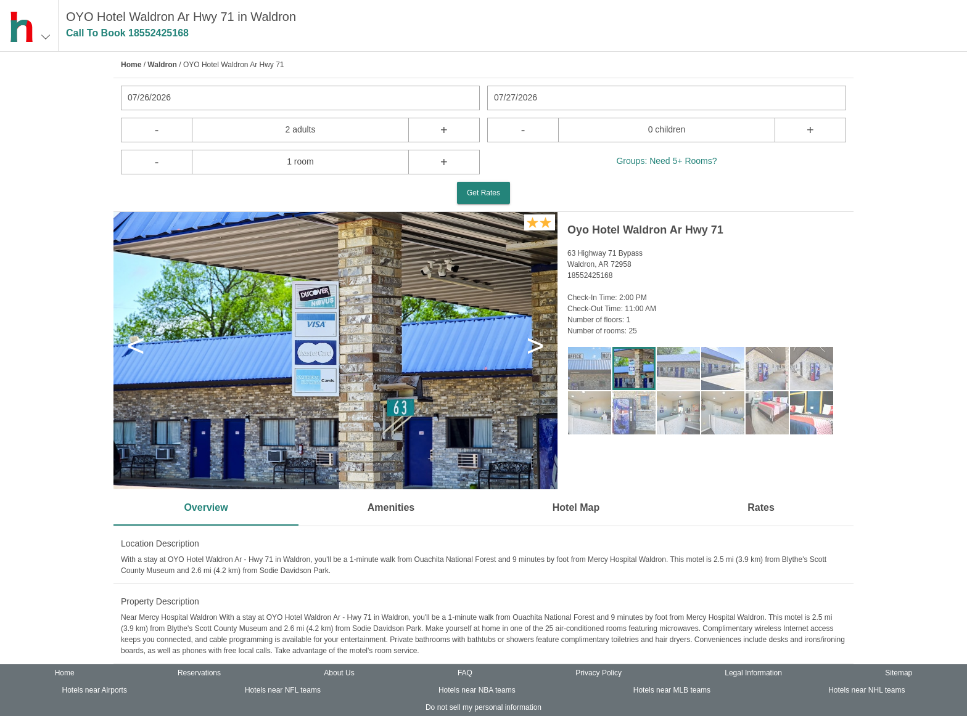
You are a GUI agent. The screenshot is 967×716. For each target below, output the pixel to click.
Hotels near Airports (94, 690)
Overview (206, 507)
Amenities (391, 507)
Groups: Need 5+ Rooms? (666, 161)
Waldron (162, 64)
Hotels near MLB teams (671, 690)
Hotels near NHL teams (866, 690)
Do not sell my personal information (483, 707)
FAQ (465, 673)
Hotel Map (576, 507)
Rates (761, 507)
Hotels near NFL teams (283, 690)
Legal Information (753, 673)
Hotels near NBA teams (477, 690)
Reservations (199, 673)
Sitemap (898, 673)
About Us (339, 673)
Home (131, 64)
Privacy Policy (598, 673)
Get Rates (483, 193)
